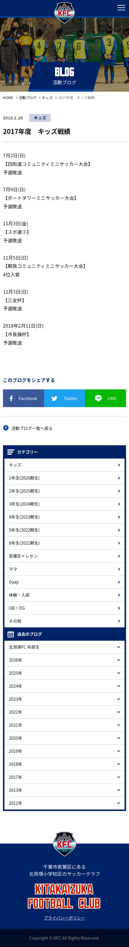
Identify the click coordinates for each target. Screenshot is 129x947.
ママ (13, 569)
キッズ (47, 97)
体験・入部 (19, 595)
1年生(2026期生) (24, 478)
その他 (15, 621)
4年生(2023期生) (24, 517)
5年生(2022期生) (24, 530)
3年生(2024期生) (24, 504)
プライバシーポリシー (64, 918)
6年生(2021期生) (24, 543)
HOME (8, 97)
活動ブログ (27, 97)
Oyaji (14, 582)
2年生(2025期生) (24, 491)
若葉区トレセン (23, 556)
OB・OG (17, 608)
